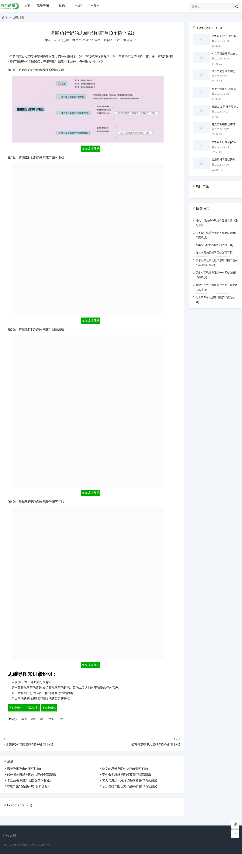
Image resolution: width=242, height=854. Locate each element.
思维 (51, 719)
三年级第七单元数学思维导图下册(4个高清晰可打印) (216, 262)
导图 (24, 719)
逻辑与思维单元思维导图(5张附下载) (155, 744)
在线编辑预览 (90, 148)
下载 (60, 719)
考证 (78, 6)
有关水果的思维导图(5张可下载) (214, 252)
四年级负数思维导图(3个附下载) (214, 245)
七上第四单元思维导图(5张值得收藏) (215, 299)
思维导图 (43, 6)
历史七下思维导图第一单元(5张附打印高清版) (216, 275)
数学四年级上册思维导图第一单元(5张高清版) (216, 287)
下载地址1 (16, 708)
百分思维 (22, 844)
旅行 (42, 719)
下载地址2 (32, 708)
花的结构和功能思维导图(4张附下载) (28, 744)
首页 (27, 6)
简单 (33, 719)
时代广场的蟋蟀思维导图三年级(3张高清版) (216, 223)
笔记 (62, 6)
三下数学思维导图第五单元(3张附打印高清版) (216, 235)
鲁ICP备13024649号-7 (39, 844)
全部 (94, 6)
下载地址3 (49, 708)
